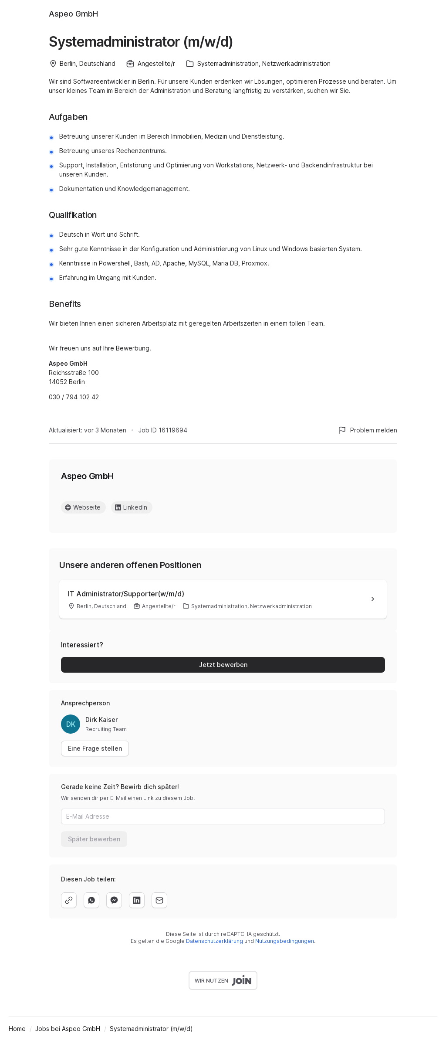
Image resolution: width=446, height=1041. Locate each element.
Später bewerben (94, 839)
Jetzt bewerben (223, 664)
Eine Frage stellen (95, 748)
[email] (159, 900)
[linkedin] (137, 900)
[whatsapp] (91, 900)
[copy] (69, 900)
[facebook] (114, 900)
